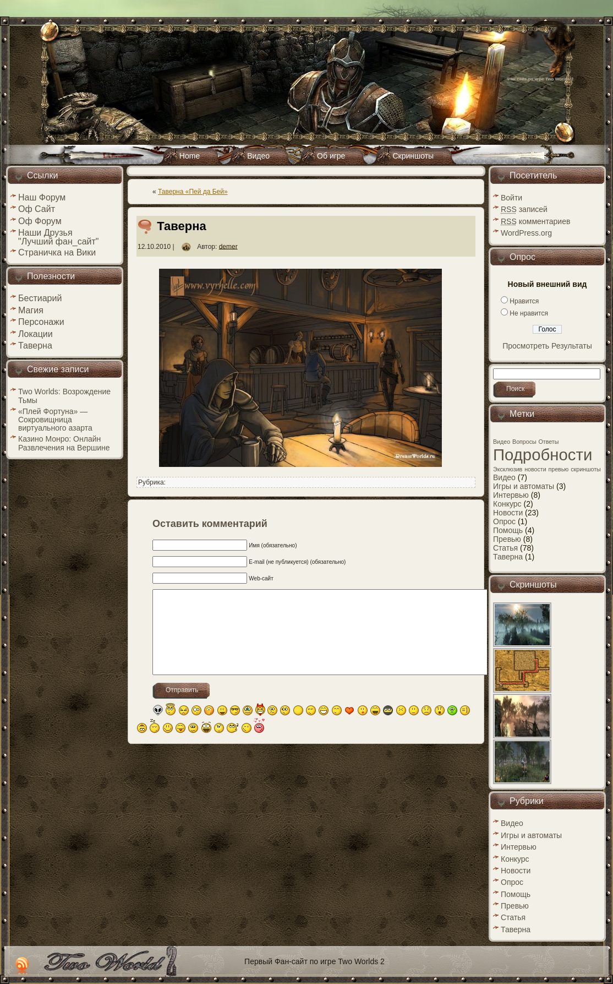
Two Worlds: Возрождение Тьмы (64, 395)
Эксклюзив (507, 469)
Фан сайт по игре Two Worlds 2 (540, 79)
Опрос (504, 521)
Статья (505, 547)
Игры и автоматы (523, 486)
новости (535, 469)
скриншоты (586, 469)
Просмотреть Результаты (547, 345)
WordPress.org (526, 233)
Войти (511, 197)
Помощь (508, 530)
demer (228, 246)
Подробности (542, 454)
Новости (508, 512)
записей (524, 209)
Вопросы (524, 441)
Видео (501, 441)
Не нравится (529, 313)
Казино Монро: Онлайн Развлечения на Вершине (64, 443)
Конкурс (507, 503)
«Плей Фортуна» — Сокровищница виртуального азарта (55, 419)
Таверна (181, 226)
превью (559, 469)
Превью (507, 539)
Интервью (511, 495)
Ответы (549, 441)
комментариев (535, 221)
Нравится (524, 301)
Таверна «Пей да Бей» (193, 191)
